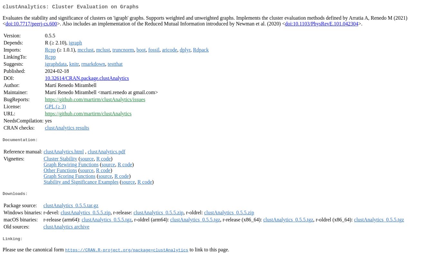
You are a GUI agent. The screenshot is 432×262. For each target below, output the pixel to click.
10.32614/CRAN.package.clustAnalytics (87, 79)
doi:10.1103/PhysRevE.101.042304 (321, 25)
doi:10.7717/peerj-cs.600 (31, 25)
